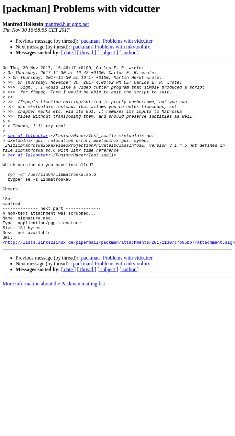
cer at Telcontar (28, 150)
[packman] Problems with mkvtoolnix (110, 46)
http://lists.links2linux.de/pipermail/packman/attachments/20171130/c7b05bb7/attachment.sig (118, 278)
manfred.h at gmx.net (66, 24)
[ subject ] (107, 52)
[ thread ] (86, 52)
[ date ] (68, 52)
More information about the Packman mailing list (54, 319)
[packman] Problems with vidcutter (115, 41)
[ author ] (129, 52)
